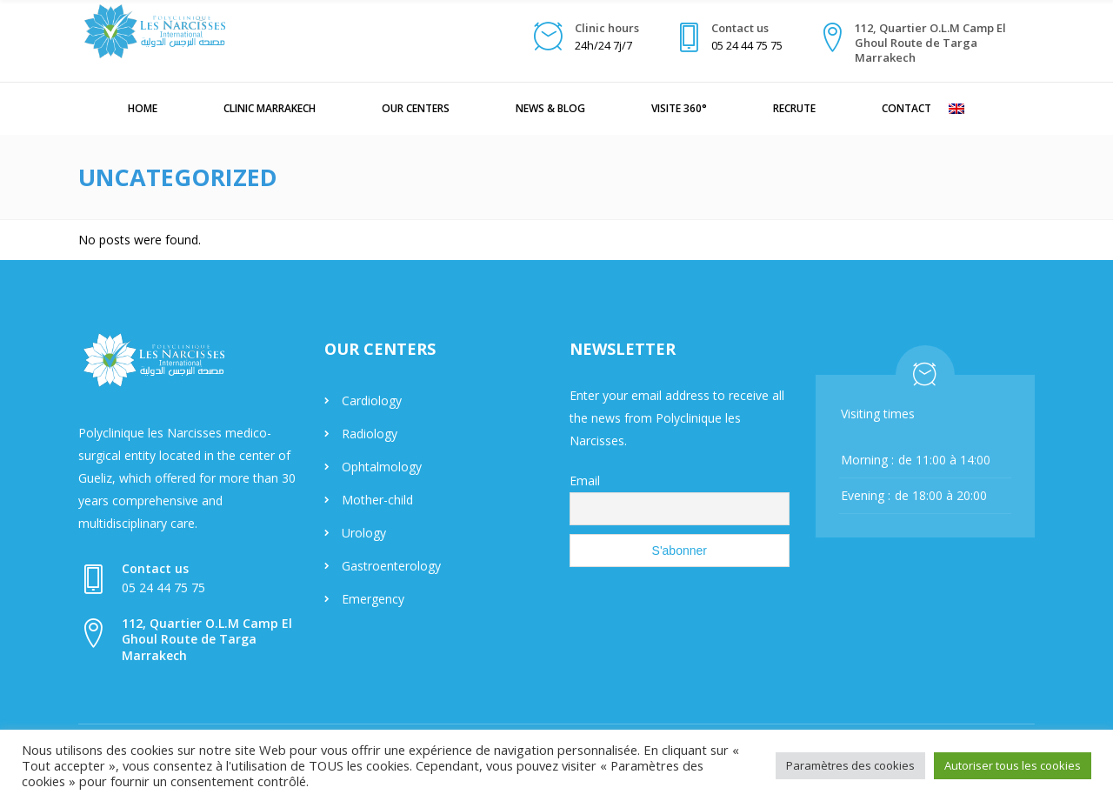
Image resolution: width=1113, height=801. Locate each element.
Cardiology (372, 400)
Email (585, 480)
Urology (364, 532)
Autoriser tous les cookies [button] (1012, 765)
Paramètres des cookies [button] (850, 765)
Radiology (369, 433)
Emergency (373, 599)
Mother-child (377, 499)
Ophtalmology (382, 466)
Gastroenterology (391, 565)
